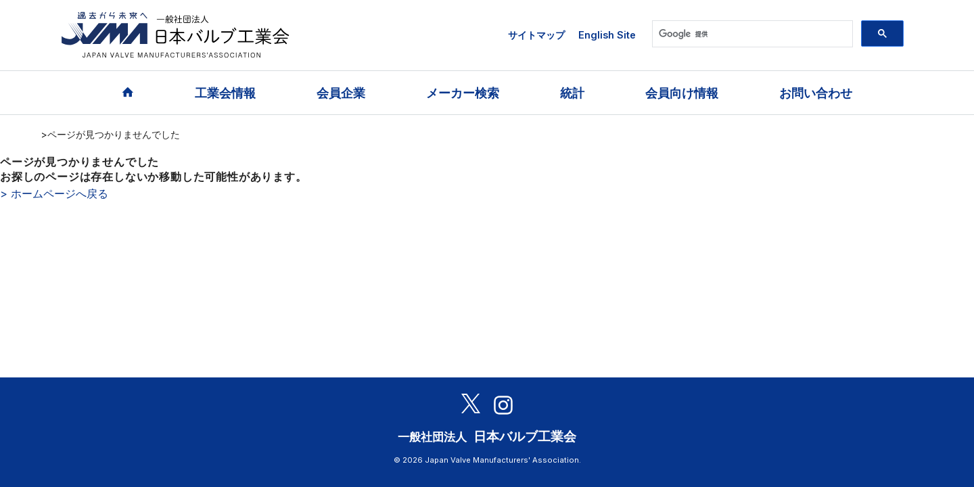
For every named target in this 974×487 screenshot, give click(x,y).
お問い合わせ (815, 93)
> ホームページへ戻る (54, 193)
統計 (572, 93)
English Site (607, 35)
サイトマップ (536, 35)
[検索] (751, 34)
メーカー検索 (462, 93)
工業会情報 (225, 93)
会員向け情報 (681, 93)
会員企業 (341, 93)
